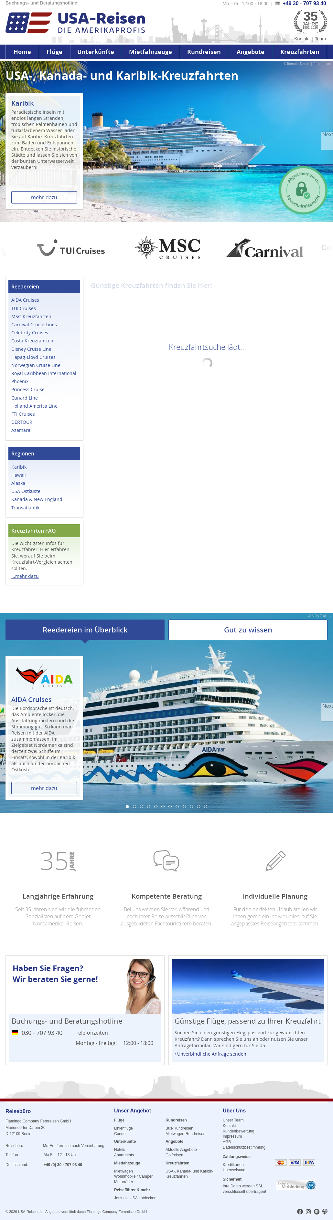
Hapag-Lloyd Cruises (33, 357)
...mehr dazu (25, 576)
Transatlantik (25, 508)
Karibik (19, 467)
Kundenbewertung (238, 1131)
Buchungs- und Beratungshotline (67, 1021)
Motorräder (123, 1182)
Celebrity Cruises (29, 332)
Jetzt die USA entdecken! (135, 1198)
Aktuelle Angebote (181, 1149)
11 (198, 806)
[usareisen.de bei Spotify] (316, 1212)
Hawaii (18, 475)
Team (320, 38)
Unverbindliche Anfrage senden (211, 1054)
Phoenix (19, 381)
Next (327, 134)
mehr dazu (44, 197)
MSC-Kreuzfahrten (31, 316)
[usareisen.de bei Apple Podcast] (325, 1212)
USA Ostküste (25, 491)
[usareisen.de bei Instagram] (308, 1212)
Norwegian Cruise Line (35, 365)
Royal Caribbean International (43, 373)
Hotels (119, 1149)
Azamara (20, 430)
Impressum (232, 1136)
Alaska (18, 483)
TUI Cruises (23, 308)
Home (22, 52)
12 (205, 806)
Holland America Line (34, 406)
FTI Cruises (23, 414)
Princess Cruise (28, 389)
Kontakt (301, 38)
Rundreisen (204, 52)
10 (191, 806)
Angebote (250, 52)
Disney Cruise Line (31, 349)
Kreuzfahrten (299, 52)
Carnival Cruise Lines (34, 324)
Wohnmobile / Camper (133, 1176)
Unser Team (233, 1120)
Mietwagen (123, 1171)
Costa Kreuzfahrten (32, 341)
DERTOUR (21, 422)
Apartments (124, 1155)
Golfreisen (174, 1155)
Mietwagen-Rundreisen (185, 1133)
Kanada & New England (36, 499)
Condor (120, 1133)
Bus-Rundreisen (179, 1128)
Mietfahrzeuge (150, 52)
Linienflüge (123, 1128)
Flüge (54, 52)
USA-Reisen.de (30, 1212)
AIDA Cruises (25, 300)
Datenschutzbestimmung (244, 1147)
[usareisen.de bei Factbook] (300, 1212)
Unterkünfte (95, 52)
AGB (227, 1142)
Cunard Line (24, 398)
